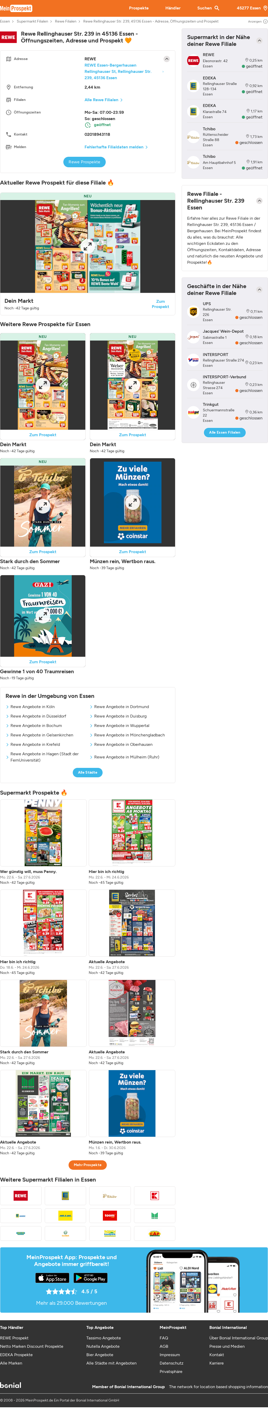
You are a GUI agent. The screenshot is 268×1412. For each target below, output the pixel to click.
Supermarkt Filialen (32, 21)
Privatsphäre (171, 1371)
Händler (173, 8)
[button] (87, 253)
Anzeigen (258, 21)
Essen (5, 21)
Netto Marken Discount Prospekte (31, 1346)
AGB (164, 1346)
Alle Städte (88, 772)
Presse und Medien (227, 1346)
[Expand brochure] (87, 246)
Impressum (170, 1354)
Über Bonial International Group (238, 1337)
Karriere (216, 1363)
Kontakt (216, 1354)
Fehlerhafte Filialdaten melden (114, 146)
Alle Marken (11, 1363)
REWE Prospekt (14, 1337)
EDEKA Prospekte (16, 1354)
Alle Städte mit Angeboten (111, 1363)
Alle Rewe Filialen (101, 99)
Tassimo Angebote (103, 1337)
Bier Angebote (99, 1354)
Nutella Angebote (103, 1346)
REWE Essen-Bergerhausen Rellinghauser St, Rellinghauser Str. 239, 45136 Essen (118, 71)
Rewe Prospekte (84, 161)
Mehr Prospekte (88, 1165)
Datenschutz (171, 1363)
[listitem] (43, 842)
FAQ (164, 1337)
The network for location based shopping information (218, 1386)
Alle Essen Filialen (225, 432)
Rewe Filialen (65, 21)
